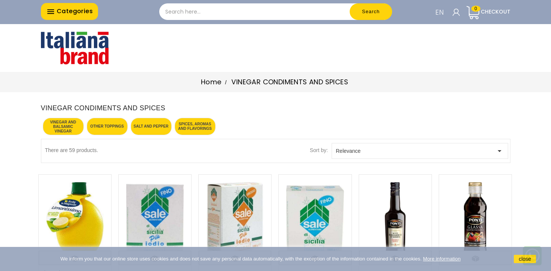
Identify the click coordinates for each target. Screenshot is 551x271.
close (525, 259)
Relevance (420, 150)
